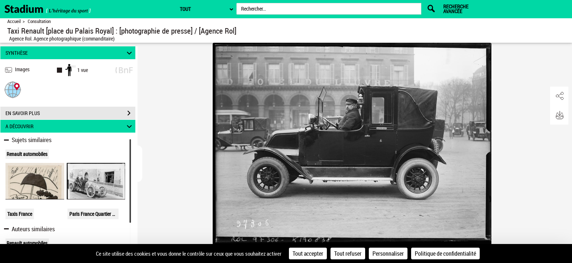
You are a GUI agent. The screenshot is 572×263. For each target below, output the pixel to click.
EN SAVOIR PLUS (70, 113)
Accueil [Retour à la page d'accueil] (14, 21)
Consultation (39, 21)
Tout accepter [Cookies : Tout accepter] (308, 253)
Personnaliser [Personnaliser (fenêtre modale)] (388, 253)
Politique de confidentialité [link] (445, 253)
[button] (13, 89)
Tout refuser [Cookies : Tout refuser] (348, 253)
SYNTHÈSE (69, 52)
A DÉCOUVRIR (69, 126)
